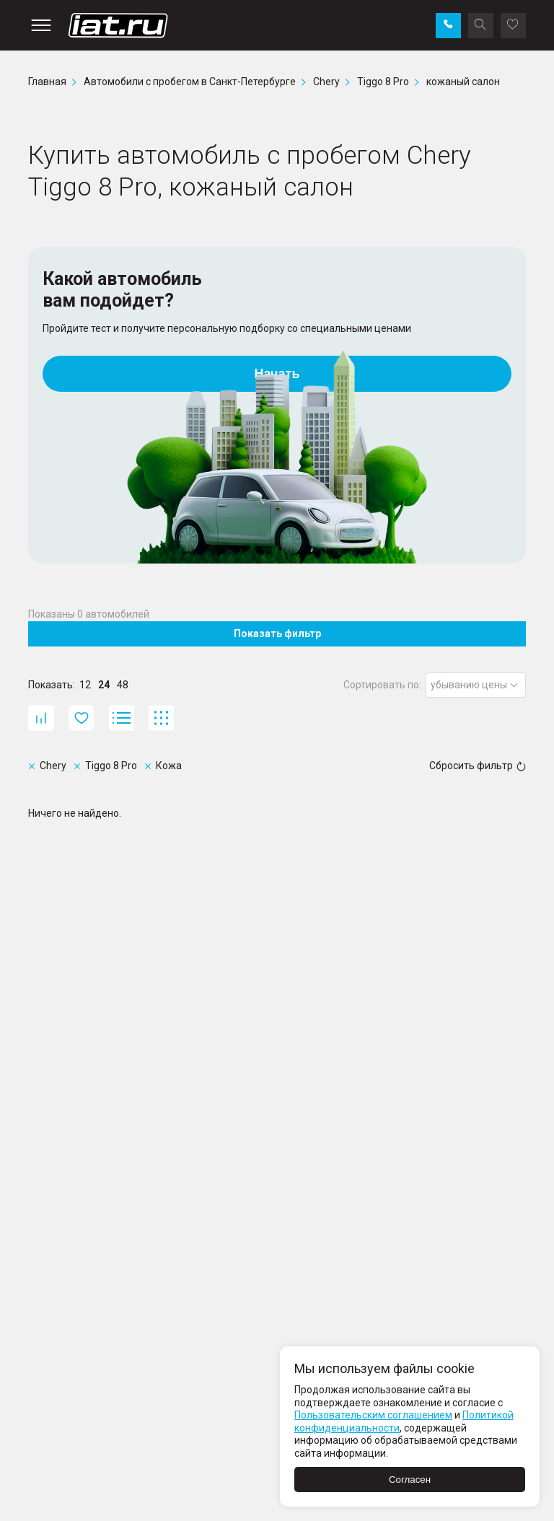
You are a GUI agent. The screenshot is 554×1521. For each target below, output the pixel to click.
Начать (277, 374)
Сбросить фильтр (477, 765)
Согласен (410, 1479)
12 (85, 685)
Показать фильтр (277, 633)
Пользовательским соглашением (373, 1415)
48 (122, 685)
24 (104, 685)
